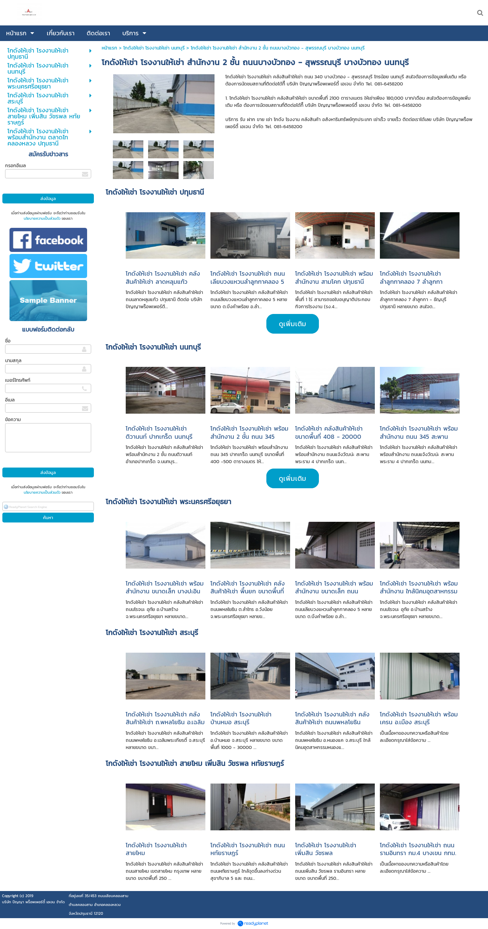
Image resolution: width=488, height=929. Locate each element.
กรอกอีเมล (15, 165)
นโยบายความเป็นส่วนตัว (42, 218)
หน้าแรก (109, 48)
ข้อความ (13, 419)
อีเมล (10, 399)
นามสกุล (13, 360)
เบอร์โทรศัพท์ (17, 380)
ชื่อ (8, 340)
